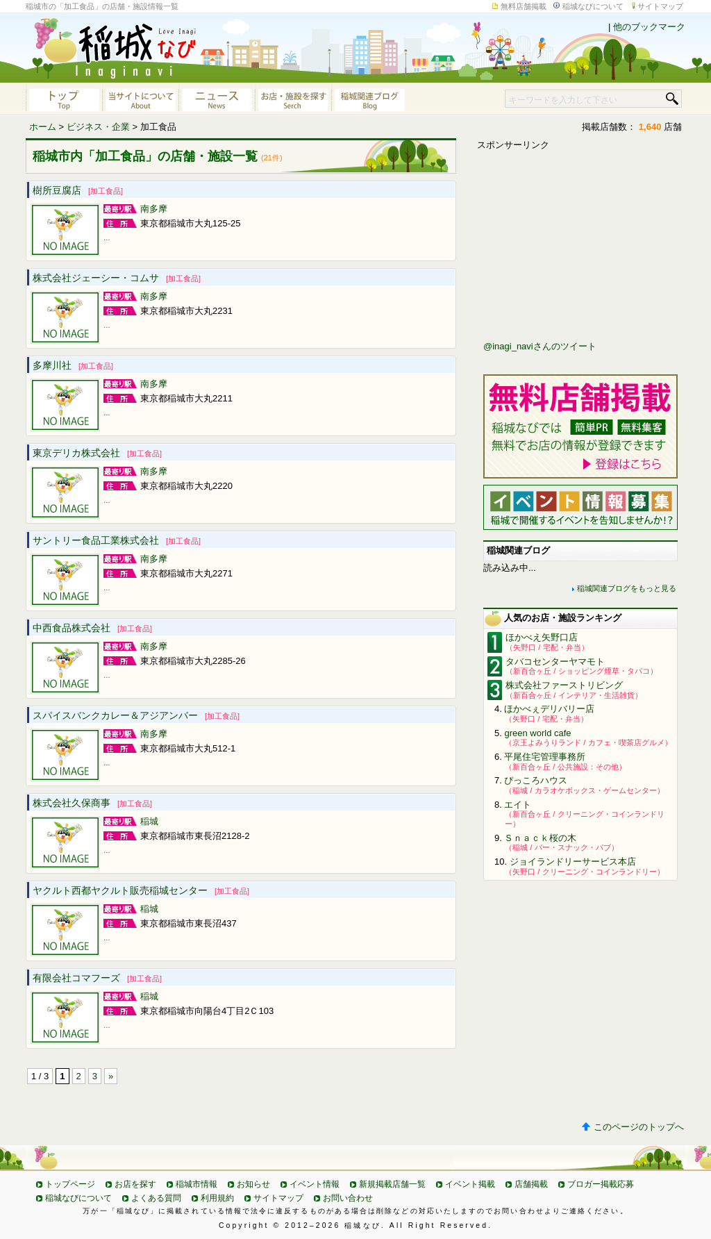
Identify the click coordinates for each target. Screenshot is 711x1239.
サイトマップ (660, 6)
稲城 (149, 821)
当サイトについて (140, 99)
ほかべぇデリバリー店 (549, 709)
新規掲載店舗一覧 (392, 1184)
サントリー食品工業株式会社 (117, 540)
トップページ (70, 1184)
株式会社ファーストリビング (564, 685)
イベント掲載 (470, 1184)
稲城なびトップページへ (64, 99)
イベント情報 (315, 1184)
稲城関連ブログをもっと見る (626, 588)
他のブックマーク (649, 27)
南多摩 (153, 208)
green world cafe (537, 733)
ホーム (42, 127)
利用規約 (217, 1198)
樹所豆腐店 (78, 190)
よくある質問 (156, 1198)
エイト (517, 804)
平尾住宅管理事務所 (544, 756)
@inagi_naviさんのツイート (539, 346)
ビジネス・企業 (98, 127)
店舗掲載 (531, 1184)
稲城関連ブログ (369, 99)
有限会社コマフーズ (97, 977)
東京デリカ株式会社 (97, 452)
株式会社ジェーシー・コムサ (117, 277)
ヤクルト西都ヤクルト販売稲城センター (141, 890)
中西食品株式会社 (92, 627)
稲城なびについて (593, 6)
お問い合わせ (348, 1198)
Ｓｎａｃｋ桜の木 (540, 838)
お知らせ (253, 1184)
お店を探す (135, 1184)
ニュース (216, 99)
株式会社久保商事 (92, 802)
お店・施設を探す (293, 99)
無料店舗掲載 (523, 6)
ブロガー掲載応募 (600, 1184)
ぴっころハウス (535, 780)
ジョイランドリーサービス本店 (573, 861)
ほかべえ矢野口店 (541, 637)
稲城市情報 (196, 1184)
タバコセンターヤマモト (555, 661)
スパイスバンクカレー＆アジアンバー (136, 715)
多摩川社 (73, 365)
